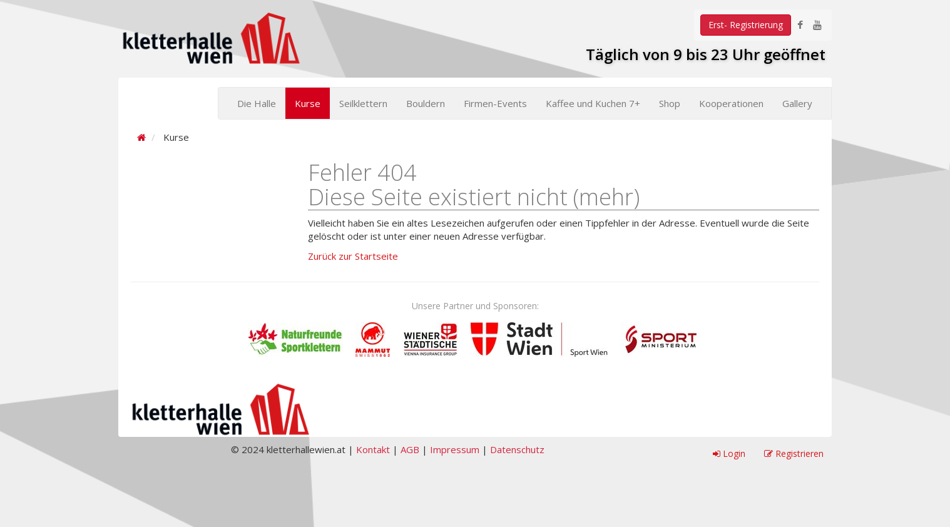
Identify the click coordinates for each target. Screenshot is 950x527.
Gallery (797, 103)
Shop (669, 103)
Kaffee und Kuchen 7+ (593, 103)
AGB (410, 449)
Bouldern (425, 103)
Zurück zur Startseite (353, 256)
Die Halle (256, 103)
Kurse (307, 103)
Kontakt (373, 449)
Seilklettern (363, 103)
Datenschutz (517, 449)
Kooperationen (731, 103)
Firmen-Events (495, 103)
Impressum (454, 449)
